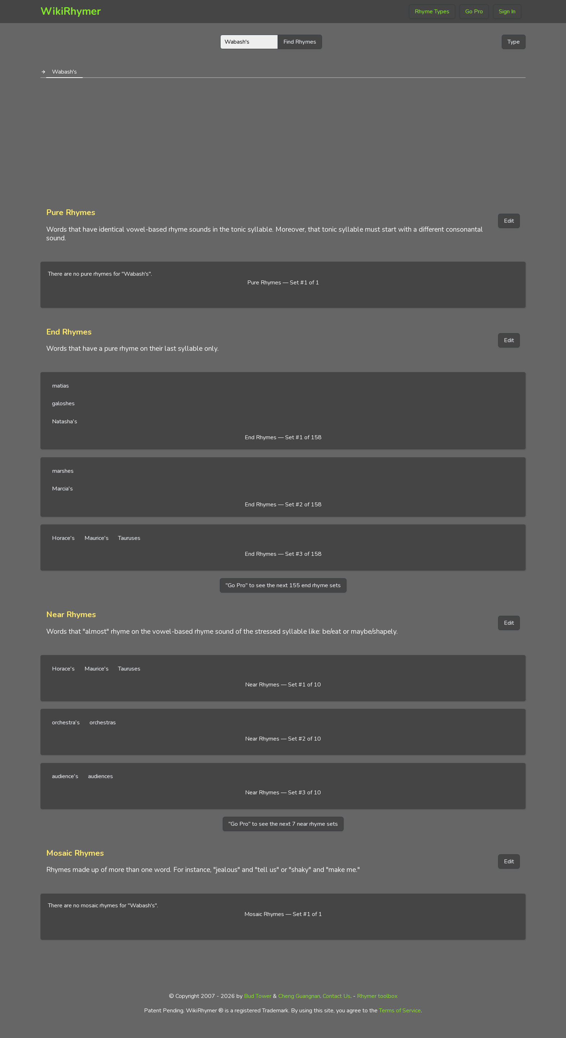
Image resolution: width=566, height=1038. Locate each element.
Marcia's (62, 489)
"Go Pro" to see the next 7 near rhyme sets (283, 824)
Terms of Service (400, 1011)
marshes (63, 471)
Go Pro (474, 12)
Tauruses (129, 538)
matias (60, 386)
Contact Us (337, 996)
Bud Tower (257, 996)
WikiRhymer (70, 11)
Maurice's (96, 538)
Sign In (507, 12)
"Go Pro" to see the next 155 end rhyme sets (283, 585)
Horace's (63, 538)
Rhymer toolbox (377, 996)
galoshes (63, 403)
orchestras (103, 723)
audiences (100, 776)
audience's (65, 776)
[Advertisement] (283, 140)
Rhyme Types (432, 12)
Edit (509, 221)
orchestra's (66, 723)
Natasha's (64, 422)
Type (514, 42)
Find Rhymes (299, 42)
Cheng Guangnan (299, 996)
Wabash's (64, 72)
